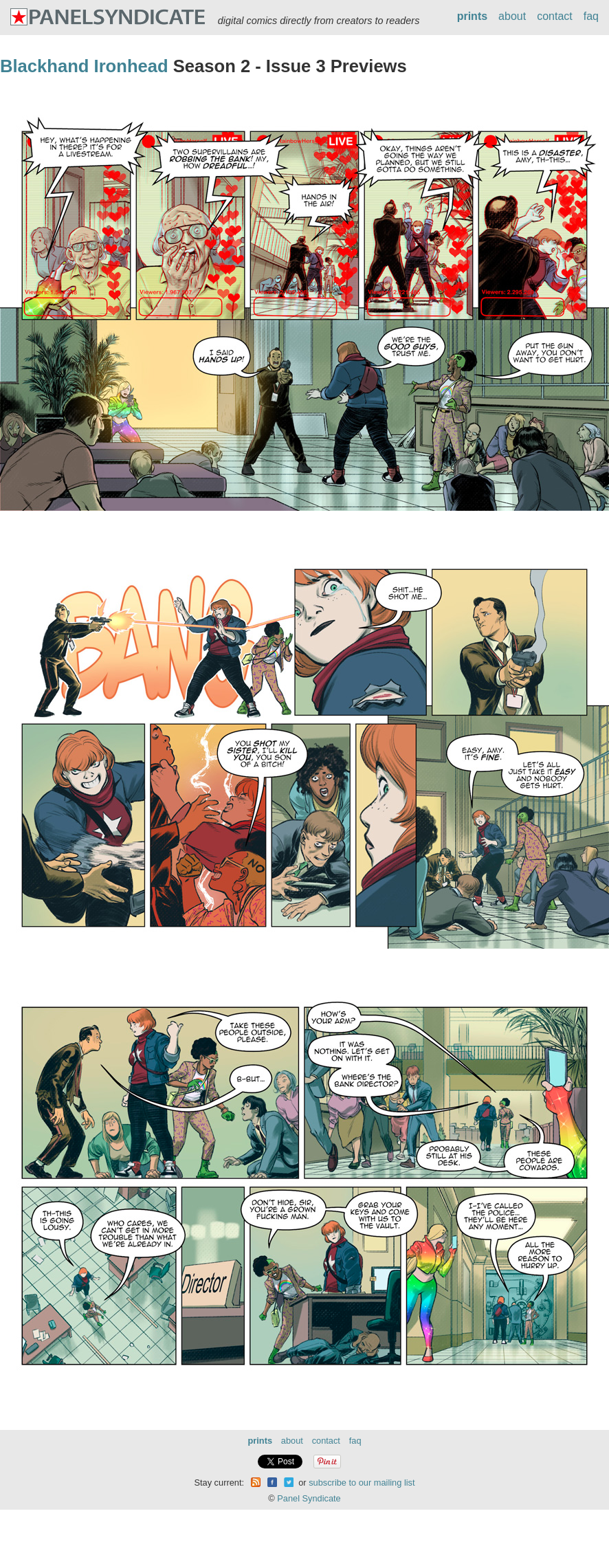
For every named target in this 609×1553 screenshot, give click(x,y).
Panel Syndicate (308, 1498)
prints (472, 16)
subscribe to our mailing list (361, 1482)
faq (591, 16)
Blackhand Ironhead (84, 66)
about (512, 16)
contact (555, 16)
